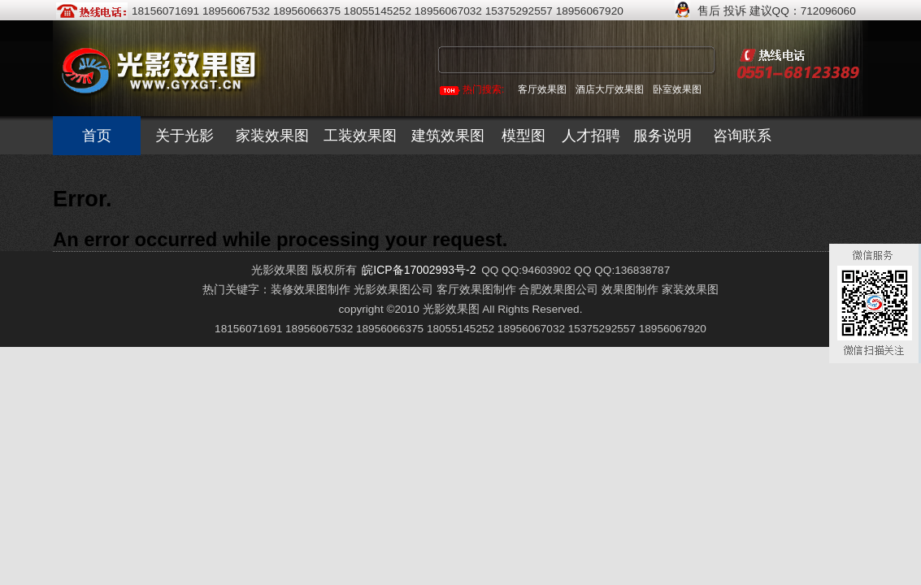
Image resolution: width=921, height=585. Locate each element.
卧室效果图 (677, 89)
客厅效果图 (542, 89)
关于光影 (184, 136)
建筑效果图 (447, 136)
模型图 (523, 136)
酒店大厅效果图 (610, 89)
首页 (96, 136)
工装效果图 (360, 136)
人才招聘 (591, 136)
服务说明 (662, 136)
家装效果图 (272, 136)
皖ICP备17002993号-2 (419, 269)
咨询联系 (742, 136)
